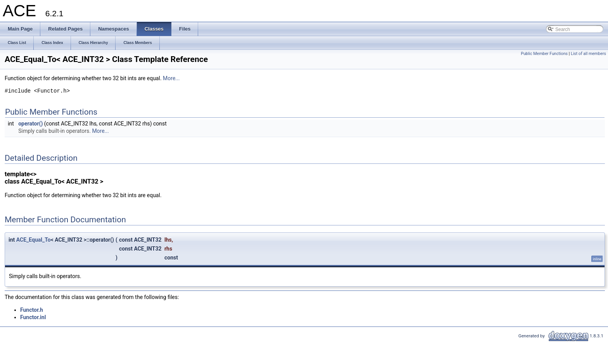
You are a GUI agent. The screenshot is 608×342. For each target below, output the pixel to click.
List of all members (588, 53)
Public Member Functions (544, 53)
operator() (30, 123)
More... (171, 78)
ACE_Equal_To (33, 240)
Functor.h (31, 310)
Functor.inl (33, 317)
